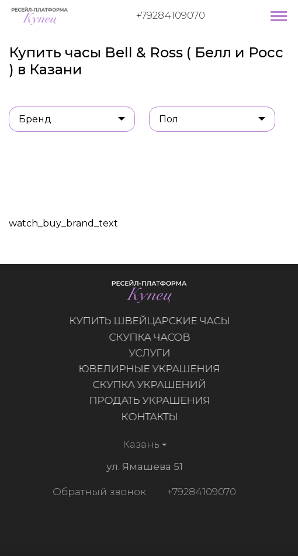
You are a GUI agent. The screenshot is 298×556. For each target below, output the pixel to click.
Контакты (149, 417)
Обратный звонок (98, 491)
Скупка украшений (149, 384)
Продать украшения (149, 400)
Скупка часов (149, 337)
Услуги (149, 353)
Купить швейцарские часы (149, 321)
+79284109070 (170, 15)
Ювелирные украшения (149, 369)
